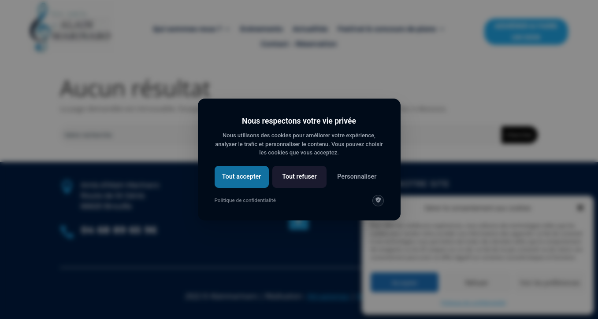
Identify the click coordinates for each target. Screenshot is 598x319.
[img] (378, 200)
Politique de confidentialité (245, 200)
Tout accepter (241, 176)
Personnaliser (356, 176)
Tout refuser (299, 176)
